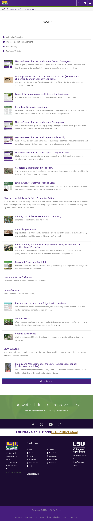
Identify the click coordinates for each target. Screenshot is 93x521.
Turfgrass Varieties (14, 51)
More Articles (46, 381)
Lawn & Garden (14, 9)
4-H (29, 466)
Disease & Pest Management (19, 41)
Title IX (70, 517)
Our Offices (52, 456)
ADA (76, 517)
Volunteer (18, 517)
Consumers (52, 459)
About (30, 456)
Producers (31, 459)
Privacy (48, 517)
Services (31, 453)
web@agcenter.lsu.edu (13, 472)
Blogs (42, 517)
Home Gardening (28, 9)
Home (30, 450)
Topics (50, 450)
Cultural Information (14, 37)
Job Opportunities (30, 517)
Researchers (32, 463)
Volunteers (52, 463)
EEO (64, 517)
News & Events (53, 453)
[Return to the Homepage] (3, 9)
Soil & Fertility (11, 46)
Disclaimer (57, 517)
